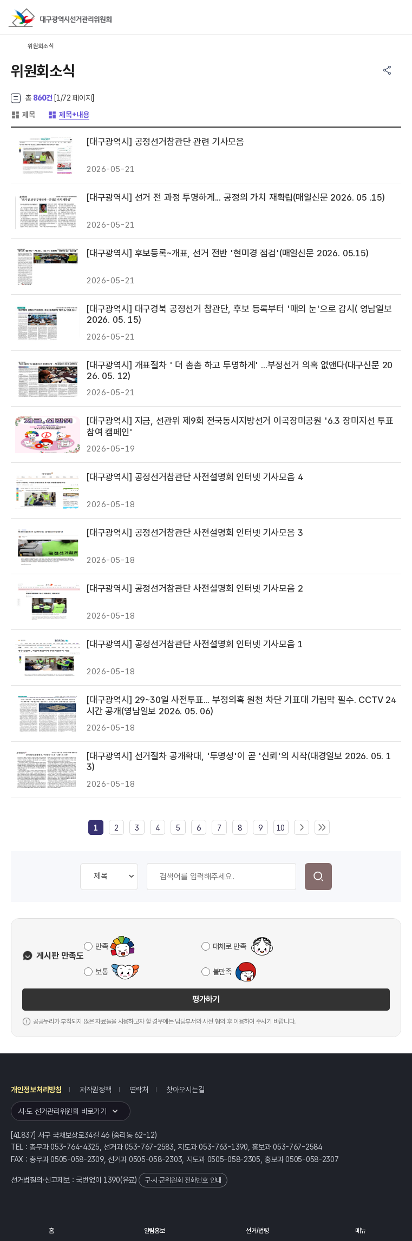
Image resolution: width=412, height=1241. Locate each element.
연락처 (138, 1089)
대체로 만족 (229, 946)
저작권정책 (96, 1089)
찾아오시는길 (185, 1089)
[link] (96, 828)
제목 (23, 114)
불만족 (222, 971)
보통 (101, 971)
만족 (101, 946)
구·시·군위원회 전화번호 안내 (183, 1180)
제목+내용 (68, 114)
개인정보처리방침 (36, 1089)
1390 (111, 1180)
